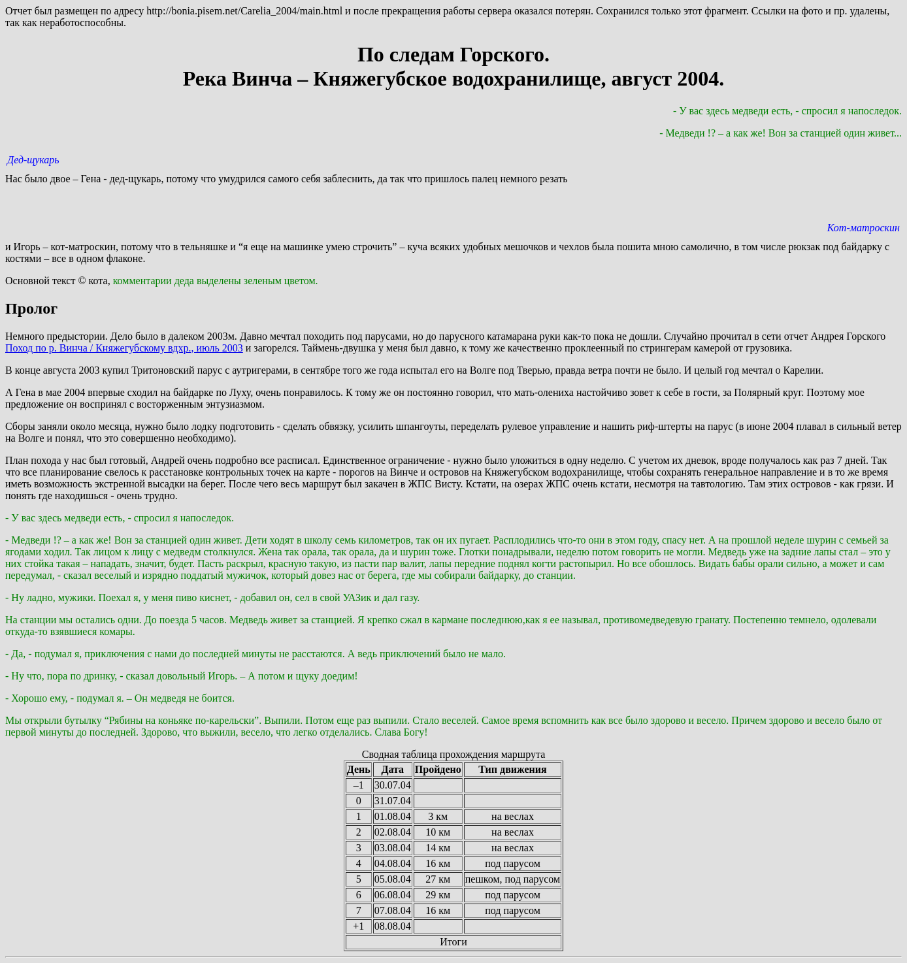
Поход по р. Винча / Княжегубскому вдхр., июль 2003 (124, 347)
